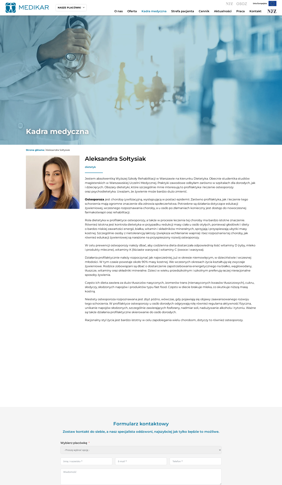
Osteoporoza (94, 199)
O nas (118, 11)
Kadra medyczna (154, 11)
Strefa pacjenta (182, 11)
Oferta (132, 11)
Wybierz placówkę (73, 443)
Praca (240, 11)
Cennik (204, 11)
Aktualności (223, 11)
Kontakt (255, 11)
